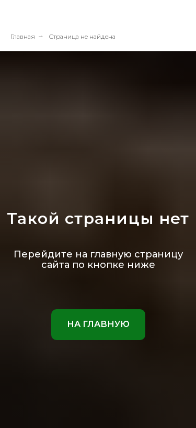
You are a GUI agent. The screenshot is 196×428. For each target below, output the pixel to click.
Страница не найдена (82, 36)
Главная (22, 36)
